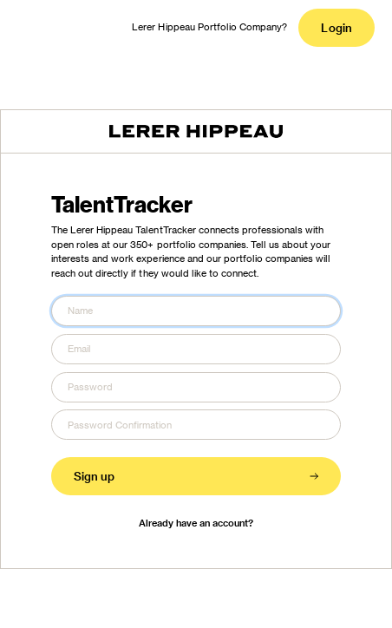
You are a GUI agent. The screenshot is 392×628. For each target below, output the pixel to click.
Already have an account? (196, 522)
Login (336, 27)
